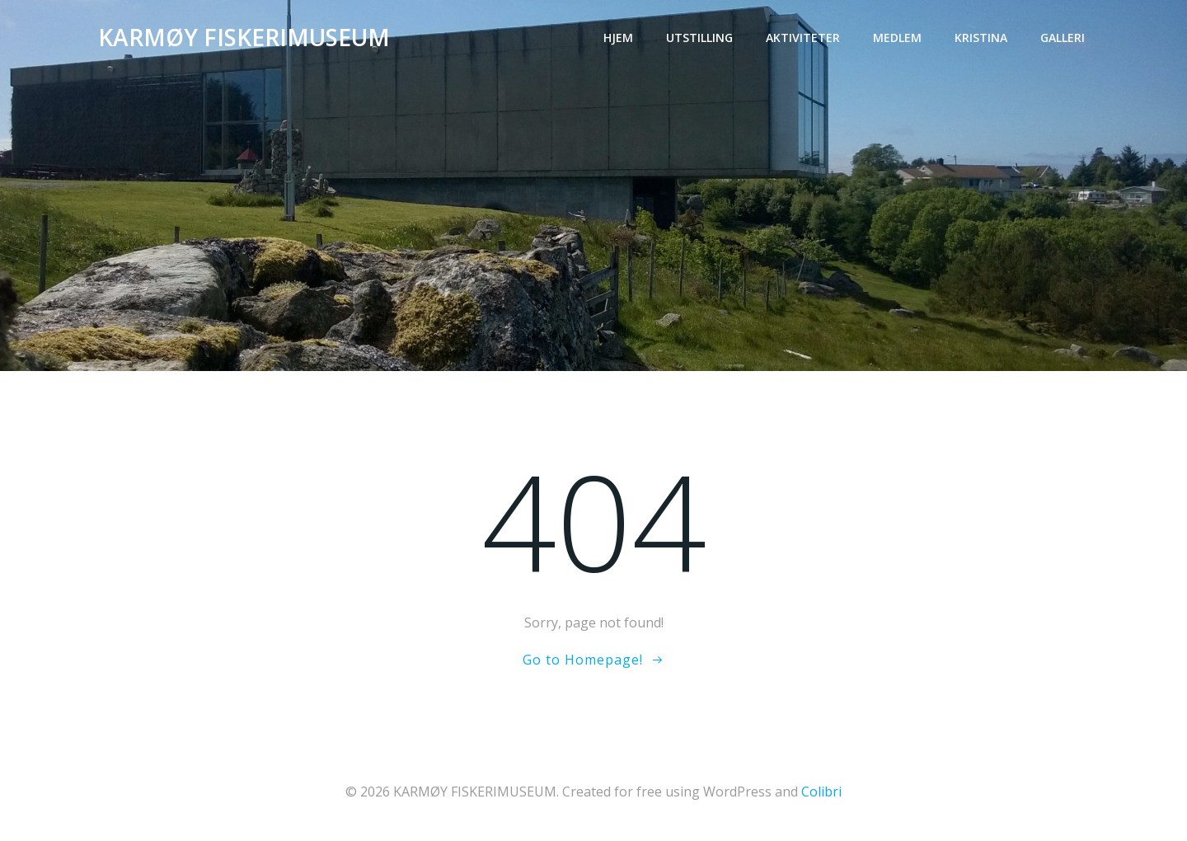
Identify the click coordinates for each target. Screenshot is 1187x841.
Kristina (981, 37)
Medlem (897, 37)
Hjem (618, 37)
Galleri (1062, 37)
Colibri (821, 791)
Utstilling (699, 37)
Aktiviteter (803, 37)
